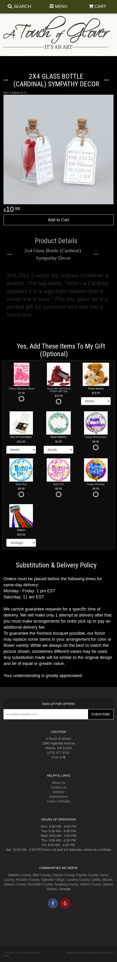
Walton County (90, 884)
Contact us (58, 787)
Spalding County (66, 884)
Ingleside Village (53, 880)
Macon (107, 880)
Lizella (95, 880)
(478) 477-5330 (58, 752)
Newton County (15, 884)
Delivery (58, 792)
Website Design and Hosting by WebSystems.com (89, 953)
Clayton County (63, 875)
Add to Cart (58, 220)
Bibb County (41, 875)
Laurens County (78, 880)
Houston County (27, 880)
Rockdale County (40, 884)
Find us (58, 757)
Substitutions (58, 796)
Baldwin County (19, 875)
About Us (58, 782)
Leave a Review (58, 801)
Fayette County (87, 875)
